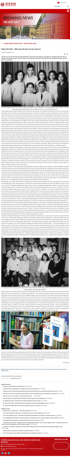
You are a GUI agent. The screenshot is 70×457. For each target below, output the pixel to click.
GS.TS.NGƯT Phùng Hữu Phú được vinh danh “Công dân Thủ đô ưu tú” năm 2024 (21, 406)
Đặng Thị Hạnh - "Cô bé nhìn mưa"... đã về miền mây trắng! (16, 411)
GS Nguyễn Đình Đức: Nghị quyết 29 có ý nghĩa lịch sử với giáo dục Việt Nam (20, 389)
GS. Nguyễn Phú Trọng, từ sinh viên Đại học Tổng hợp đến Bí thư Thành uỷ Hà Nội (21, 401)
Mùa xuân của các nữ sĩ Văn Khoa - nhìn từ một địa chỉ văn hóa (18, 397)
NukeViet (36, 449)
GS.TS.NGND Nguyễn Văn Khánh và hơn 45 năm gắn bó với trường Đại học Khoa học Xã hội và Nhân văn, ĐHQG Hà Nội (30, 418)
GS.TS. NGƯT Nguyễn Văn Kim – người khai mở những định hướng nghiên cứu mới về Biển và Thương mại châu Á (29, 416)
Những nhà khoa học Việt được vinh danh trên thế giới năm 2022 (17, 431)
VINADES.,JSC (4, 451)
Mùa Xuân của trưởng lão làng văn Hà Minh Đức (14, 387)
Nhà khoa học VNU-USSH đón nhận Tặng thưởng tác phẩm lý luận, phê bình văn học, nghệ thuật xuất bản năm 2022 (29, 392)
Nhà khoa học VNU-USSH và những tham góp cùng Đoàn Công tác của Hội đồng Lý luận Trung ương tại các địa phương (30, 394)
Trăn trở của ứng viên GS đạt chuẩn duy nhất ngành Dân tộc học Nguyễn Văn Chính (22, 434)
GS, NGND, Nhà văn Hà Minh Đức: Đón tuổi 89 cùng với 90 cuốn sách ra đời (20, 421)
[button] (61, 3)
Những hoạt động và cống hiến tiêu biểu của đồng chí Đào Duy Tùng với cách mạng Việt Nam (24, 399)
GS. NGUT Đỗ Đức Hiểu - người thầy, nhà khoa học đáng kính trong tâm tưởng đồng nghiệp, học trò (25, 404)
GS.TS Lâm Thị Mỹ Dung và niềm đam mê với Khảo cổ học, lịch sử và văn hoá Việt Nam (23, 414)
